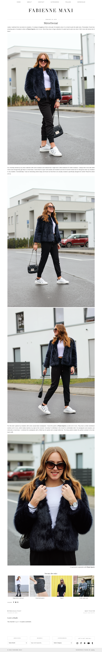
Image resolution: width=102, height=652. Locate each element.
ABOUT (29, 2)
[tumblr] (92, 643)
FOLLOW (68, 2)
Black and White (89, 612)
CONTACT (41, 2)
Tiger (62, 598)
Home (19, 2)
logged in (17, 621)
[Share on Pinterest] (16, 602)
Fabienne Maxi (51, 10)
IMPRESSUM (81, 2)
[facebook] (81, 643)
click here (39, 29)
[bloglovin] (84, 643)
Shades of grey (14, 612)
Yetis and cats (83, 598)
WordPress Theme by (85, 650)
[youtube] (89, 643)
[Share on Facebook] (14, 602)
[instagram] (77, 643)
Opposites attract (18, 598)
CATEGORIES (55, 2)
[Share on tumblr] (18, 602)
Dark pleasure (40, 598)
